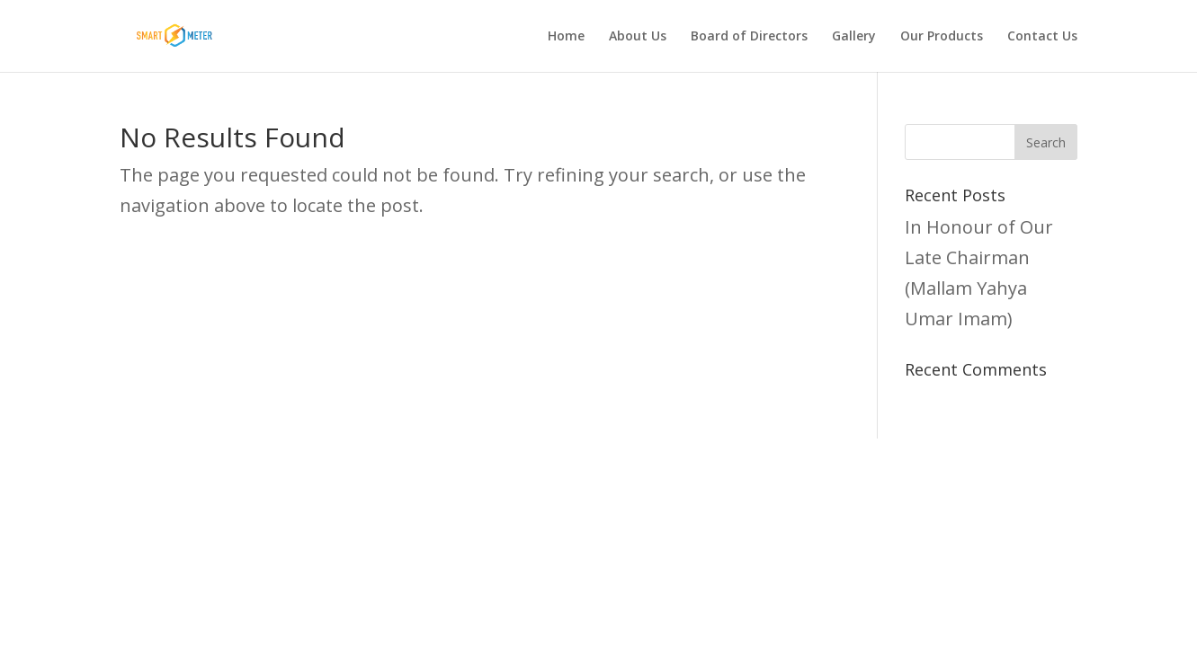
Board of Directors (749, 37)
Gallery (854, 37)
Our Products (941, 37)
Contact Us (1042, 37)
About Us (637, 37)
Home (566, 37)
